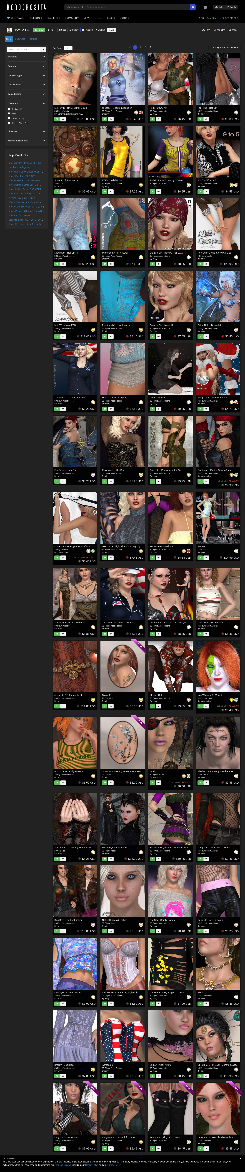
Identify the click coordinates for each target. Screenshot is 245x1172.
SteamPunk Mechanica (66, 180)
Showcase (20, 39)
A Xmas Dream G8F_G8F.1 (22, 198)
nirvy (81, 114)
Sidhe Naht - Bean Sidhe (210, 325)
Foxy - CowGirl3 (158, 107)
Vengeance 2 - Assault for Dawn (118, 1137)
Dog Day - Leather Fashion (68, 920)
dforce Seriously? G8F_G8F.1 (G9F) (26, 206)
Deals (98, 18)
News (86, 18)
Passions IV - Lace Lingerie (116, 325)
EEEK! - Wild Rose (112, 180)
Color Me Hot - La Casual (211, 920)
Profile (51, 30)
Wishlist (100, 30)
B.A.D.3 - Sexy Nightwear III (69, 771)
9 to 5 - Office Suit (207, 180)
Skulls (201, 992)
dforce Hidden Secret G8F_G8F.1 (25, 189)
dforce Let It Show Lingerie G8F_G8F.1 (28, 171)
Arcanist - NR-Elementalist (68, 695)
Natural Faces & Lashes (114, 920)
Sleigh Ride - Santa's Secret (212, 397)
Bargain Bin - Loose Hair (162, 325)
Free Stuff (36, 18)
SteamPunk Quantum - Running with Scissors (173, 847)
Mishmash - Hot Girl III (66, 252)
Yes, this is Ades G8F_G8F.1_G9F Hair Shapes (32, 220)
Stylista (201, 546)
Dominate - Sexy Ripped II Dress (167, 992)
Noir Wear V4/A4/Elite (65, 325)
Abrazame (107, 1064)
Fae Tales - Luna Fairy (66, 470)
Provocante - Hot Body (114, 470)
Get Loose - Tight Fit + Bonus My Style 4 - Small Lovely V (132, 546)
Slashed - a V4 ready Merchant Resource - (220, 771)
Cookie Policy (91, 1165)
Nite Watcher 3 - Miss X (210, 695)
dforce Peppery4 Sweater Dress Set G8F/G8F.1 (32, 211)
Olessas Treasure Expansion (117, 107)
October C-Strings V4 (19, 167)
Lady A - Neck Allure (160, 1064)
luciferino (61, 114)
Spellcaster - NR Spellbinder (69, 622)
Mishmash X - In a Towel (115, 252)
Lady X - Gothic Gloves (66, 1137)
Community (72, 18)
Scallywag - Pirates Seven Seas (214, 470)
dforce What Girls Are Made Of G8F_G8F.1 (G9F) (33, 202)
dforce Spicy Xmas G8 (19, 215)
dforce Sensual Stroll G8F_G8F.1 (25, 185)
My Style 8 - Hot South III (211, 622)
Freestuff (87, 30)
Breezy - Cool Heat (64, 1064)
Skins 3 (106, 695)
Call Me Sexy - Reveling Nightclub (120, 992)
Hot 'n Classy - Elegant (114, 397)
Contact (125, 18)
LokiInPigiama (72, 114)
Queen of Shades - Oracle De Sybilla (169, 622)
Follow (39, 30)
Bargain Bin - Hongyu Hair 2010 (166, 252)
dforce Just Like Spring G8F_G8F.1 (26, 193)
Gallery (74, 30)
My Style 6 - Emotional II (162, 546)
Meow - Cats (156, 695)
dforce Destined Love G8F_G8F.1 (25, 180)
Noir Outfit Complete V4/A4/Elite (214, 252)
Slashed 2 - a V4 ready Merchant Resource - (77, 847)
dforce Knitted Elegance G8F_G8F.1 (26, 163)
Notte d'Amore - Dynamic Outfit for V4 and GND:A (80, 546)
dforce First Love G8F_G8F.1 (23, 176)
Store (62, 30)
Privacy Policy (113, 1165)
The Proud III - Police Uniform (117, 622)
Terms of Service (63, 1165)
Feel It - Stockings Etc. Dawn (165, 1137)
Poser (111, 18)
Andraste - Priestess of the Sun (166, 470)
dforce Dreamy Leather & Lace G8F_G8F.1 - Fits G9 (34, 224)
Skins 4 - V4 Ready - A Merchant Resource (124, 771)
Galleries (53, 18)
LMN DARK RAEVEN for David (70, 107)
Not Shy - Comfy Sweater (163, 920)
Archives (33, 39)
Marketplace (15, 18)
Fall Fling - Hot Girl (207, 107)
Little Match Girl (158, 397)
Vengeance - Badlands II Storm (214, 847)
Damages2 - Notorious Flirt (68, 992)
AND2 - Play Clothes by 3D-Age (166, 180)
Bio (111, 30)
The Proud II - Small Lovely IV (69, 397)
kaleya (203, 476)
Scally (153, 771)
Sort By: (223, 47)
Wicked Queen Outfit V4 (114, 847)
